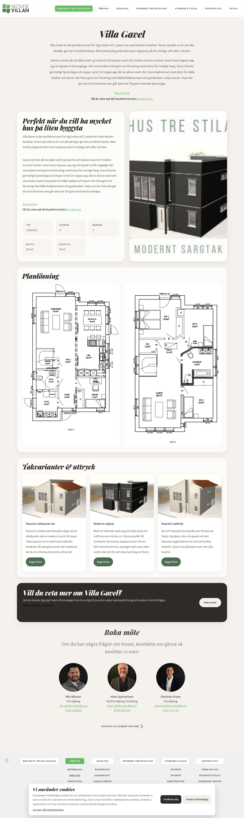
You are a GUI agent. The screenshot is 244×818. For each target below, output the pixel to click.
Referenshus (74, 769)
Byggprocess (102, 769)
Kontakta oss (213, 8)
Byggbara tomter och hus (151, 8)
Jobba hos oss (209, 769)
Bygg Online (122, 93)
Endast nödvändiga (197, 799)
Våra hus (103, 8)
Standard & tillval (186, 8)
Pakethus (74, 775)
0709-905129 (122, 710)
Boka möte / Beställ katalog (73, 8)
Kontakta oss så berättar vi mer (120, 726)
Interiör (176, 775)
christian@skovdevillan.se (170, 706)
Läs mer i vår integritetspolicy (48, 809)
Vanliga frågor (102, 781)
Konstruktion (175, 781)
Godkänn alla (171, 799)
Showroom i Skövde (209, 781)
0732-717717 (170, 710)
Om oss (233, 8)
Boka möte (210, 602)
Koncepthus (75, 781)
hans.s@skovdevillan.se (122, 706)
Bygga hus (122, 8)
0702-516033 (73, 710)
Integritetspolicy (210, 775)
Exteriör (176, 769)
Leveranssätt (102, 775)
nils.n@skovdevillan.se (73, 706)
